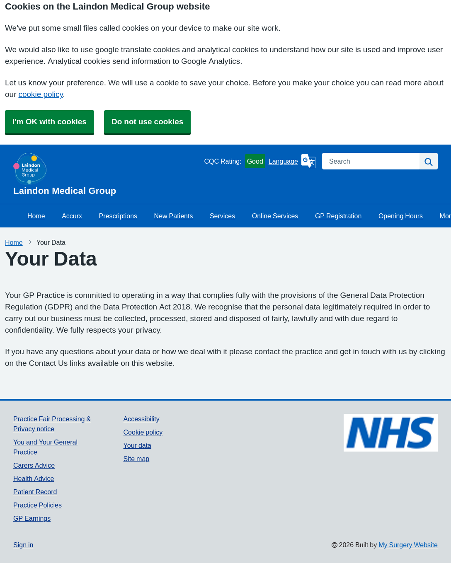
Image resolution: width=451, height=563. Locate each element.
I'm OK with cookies (49, 122)
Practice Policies (37, 505)
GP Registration (338, 216)
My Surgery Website (408, 544)
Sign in (23, 544)
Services (222, 216)
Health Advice (33, 478)
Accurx (72, 216)
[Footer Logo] (391, 433)
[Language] (292, 161)
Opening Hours (400, 216)
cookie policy (40, 94)
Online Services (275, 216)
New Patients (173, 216)
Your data (137, 445)
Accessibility (142, 419)
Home (36, 216)
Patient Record (35, 491)
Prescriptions (118, 216)
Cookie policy (143, 432)
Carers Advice (34, 465)
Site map (137, 458)
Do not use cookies (147, 122)
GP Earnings (32, 518)
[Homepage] (107, 174)
